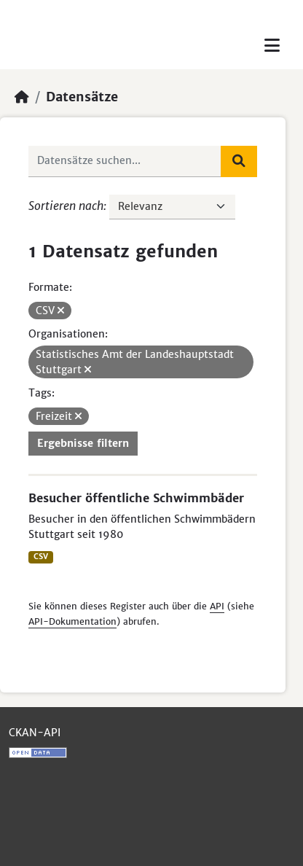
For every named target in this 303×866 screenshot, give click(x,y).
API (217, 606)
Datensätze (82, 97)
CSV (41, 556)
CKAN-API (34, 732)
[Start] (22, 97)
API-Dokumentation (72, 621)
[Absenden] (239, 161)
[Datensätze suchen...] (124, 161)
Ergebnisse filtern (83, 443)
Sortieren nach (65, 205)
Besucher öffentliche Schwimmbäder (136, 498)
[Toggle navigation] (272, 46)
